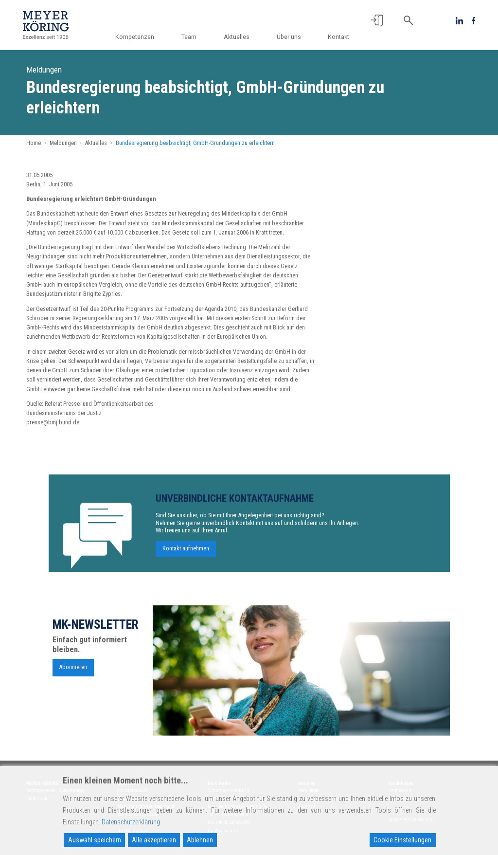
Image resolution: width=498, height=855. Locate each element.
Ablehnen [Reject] (200, 840)
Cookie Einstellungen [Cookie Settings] (402, 840)
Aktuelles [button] (237, 37)
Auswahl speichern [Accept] (94, 840)
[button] (377, 20)
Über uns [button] (289, 37)
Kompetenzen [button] (137, 37)
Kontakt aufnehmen (185, 552)
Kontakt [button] (338, 37)
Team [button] (190, 37)
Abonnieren (73, 671)
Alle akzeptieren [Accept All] (154, 840)
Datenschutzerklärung (131, 822)
